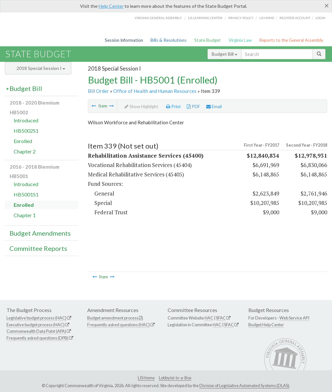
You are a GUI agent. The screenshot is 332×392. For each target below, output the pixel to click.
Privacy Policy (241, 18)
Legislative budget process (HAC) (36, 317)
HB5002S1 (26, 131)
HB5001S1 (26, 194)
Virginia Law (240, 40)
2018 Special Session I (41, 68)
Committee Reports (38, 248)
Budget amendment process (112, 317)
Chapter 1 (25, 215)
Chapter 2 (25, 151)
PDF (193, 106)
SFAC (221, 317)
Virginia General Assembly (158, 18)
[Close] (326, 5)
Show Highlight (141, 106)
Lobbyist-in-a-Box (175, 377)
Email (214, 106)
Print (173, 106)
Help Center (111, 6)
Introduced (26, 120)
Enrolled (23, 141)
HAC (209, 317)
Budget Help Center (266, 324)
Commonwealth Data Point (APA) (36, 331)
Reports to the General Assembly (291, 40)
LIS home (266, 18)
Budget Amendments (40, 233)
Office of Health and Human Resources (154, 91)
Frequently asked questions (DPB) (37, 338)
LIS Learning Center (205, 18)
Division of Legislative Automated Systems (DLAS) (244, 385)
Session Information (124, 40)
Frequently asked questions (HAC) (118, 324)
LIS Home (146, 377)
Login (320, 18)
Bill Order (98, 91)
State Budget (207, 40)
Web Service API (294, 317)
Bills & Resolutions (168, 40)
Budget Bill (224, 54)
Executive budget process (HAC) (35, 324)
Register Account (294, 18)
